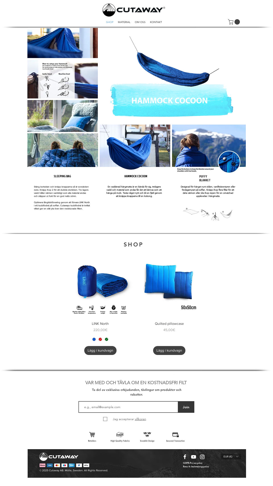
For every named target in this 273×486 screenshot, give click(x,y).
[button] (234, 22)
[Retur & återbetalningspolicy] (196, 467)
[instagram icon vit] (202, 457)
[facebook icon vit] (185, 457)
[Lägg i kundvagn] (100, 350)
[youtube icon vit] (193, 457)
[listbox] (231, 456)
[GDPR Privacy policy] (192, 463)
